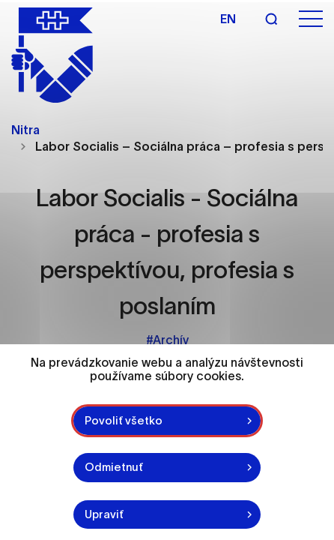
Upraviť (104, 514)
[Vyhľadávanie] (271, 19)
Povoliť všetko (124, 420)
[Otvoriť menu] (311, 19)
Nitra (25, 129)
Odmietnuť (114, 466)
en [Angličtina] (228, 19)
